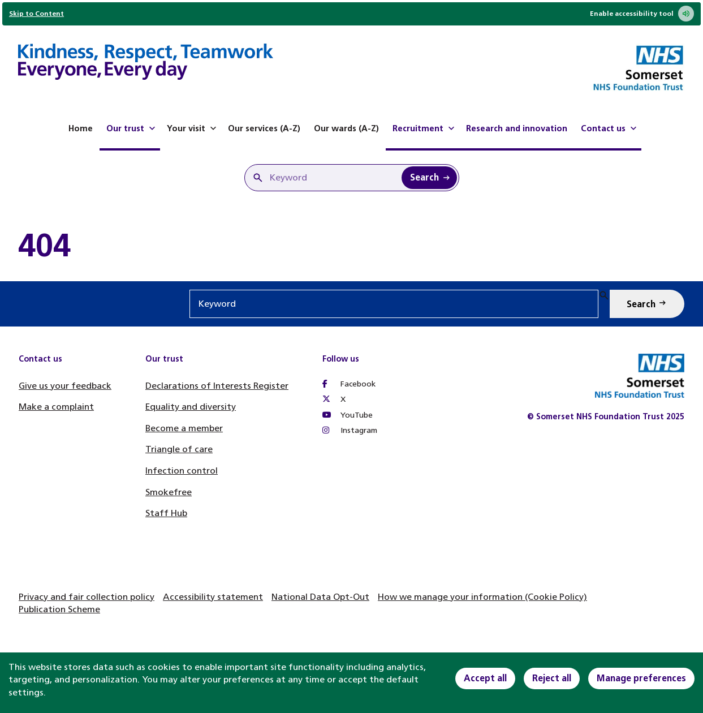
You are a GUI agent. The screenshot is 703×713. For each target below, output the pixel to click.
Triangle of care (179, 449)
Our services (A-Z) (264, 128)
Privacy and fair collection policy (86, 596)
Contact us (610, 128)
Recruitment (425, 128)
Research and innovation (516, 128)
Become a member (184, 428)
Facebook (349, 384)
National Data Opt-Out (320, 596)
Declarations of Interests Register (216, 385)
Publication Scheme (59, 609)
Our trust (132, 128)
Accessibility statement (213, 596)
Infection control (181, 470)
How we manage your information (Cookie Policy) (482, 596)
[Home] (145, 63)
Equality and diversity (190, 406)
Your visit (193, 128)
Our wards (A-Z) (346, 128)
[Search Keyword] (429, 177)
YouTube (347, 415)
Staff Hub (166, 513)
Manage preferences (641, 678)
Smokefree (168, 492)
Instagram (349, 430)
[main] (351, 245)
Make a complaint (56, 406)
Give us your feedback (65, 385)
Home (80, 128)
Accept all (485, 678)
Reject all (551, 678)
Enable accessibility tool (642, 14)
